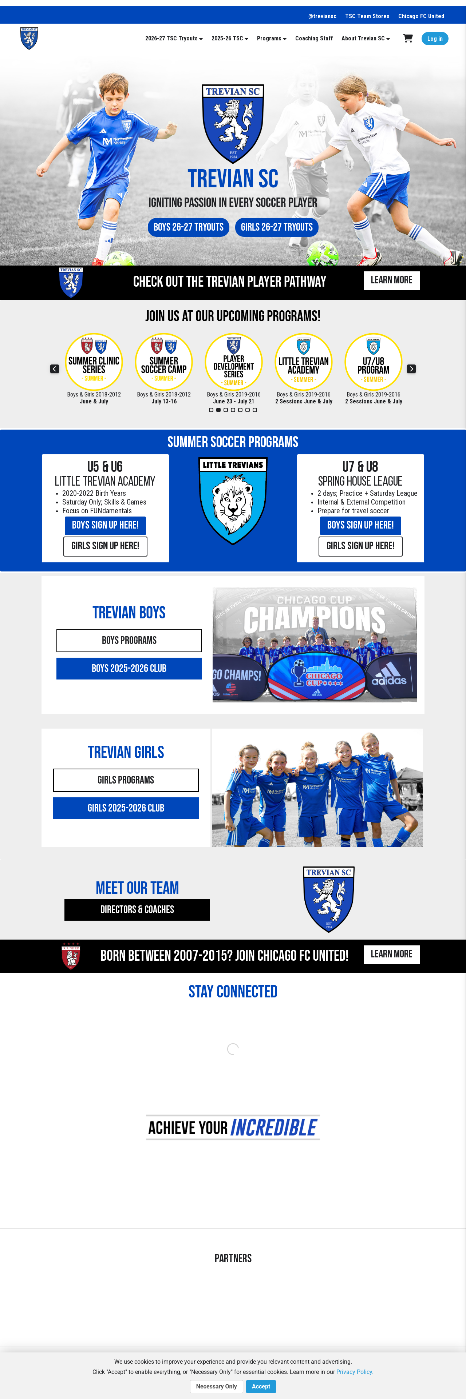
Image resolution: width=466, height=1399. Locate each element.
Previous (54, 368)
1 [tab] (211, 410)
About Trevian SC (363, 38)
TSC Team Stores (367, 16)
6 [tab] (247, 410)
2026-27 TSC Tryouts (171, 38)
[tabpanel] (94, 369)
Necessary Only (216, 1386)
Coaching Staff (314, 38)
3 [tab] (226, 410)
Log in (435, 38)
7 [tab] (255, 410)
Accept (261, 1386)
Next (411, 368)
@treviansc (322, 16)
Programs (269, 38)
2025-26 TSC (227, 38)
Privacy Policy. (355, 1371)
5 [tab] (240, 410)
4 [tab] (233, 410)
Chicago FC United (421, 16)
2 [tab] (218, 410)
